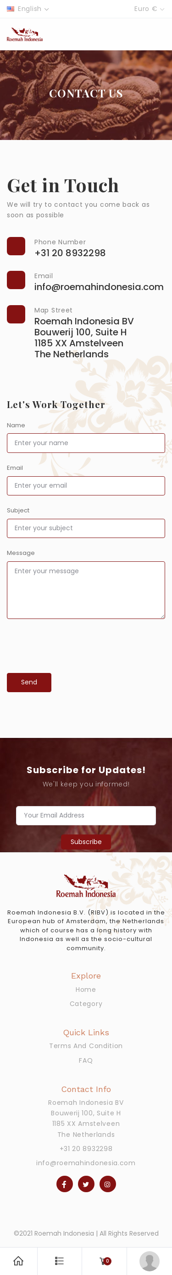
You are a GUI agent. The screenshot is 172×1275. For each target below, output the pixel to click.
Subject (18, 510)
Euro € (145, 8)
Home (86, 989)
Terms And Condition (86, 1045)
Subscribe (86, 841)
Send (29, 682)
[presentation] (76, 661)
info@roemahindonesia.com (86, 1162)
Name (16, 425)
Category (86, 1003)
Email (15, 467)
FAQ (86, 1060)
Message (21, 553)
